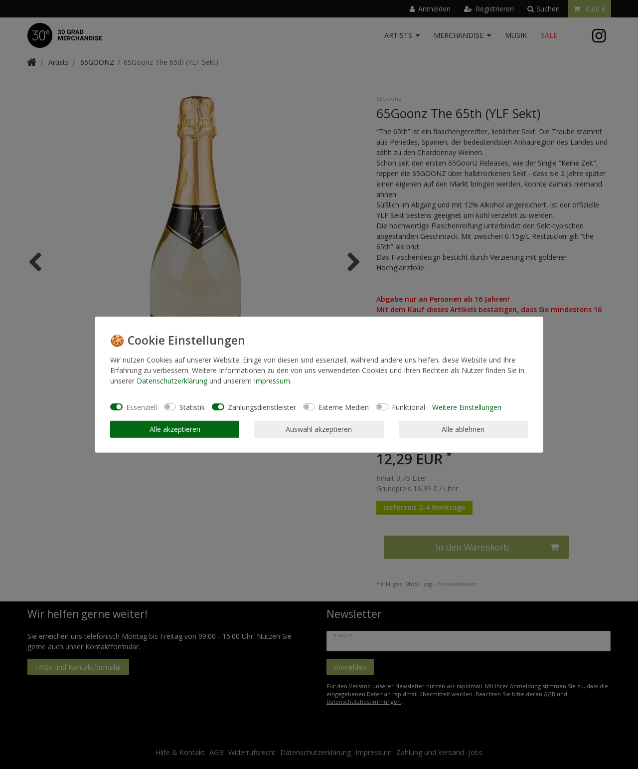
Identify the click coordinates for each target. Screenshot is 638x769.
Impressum (272, 380)
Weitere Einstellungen (466, 406)
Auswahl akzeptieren (319, 429)
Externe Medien (344, 406)
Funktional (408, 406)
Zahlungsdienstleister (262, 406)
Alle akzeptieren (175, 429)
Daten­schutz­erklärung (172, 380)
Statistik (192, 406)
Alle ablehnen (463, 429)
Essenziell (141, 406)
